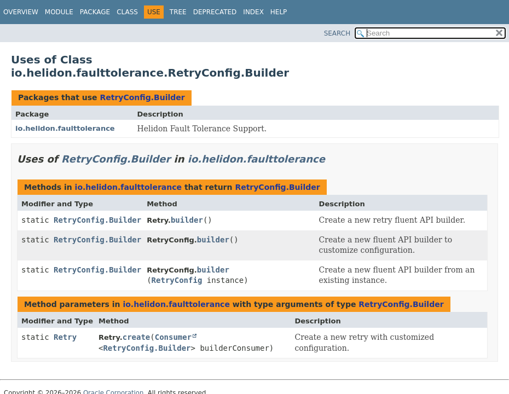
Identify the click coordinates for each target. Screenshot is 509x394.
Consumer (173, 337)
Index (253, 12)
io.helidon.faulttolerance (65, 128)
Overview (20, 12)
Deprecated (215, 12)
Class (127, 12)
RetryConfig (177, 280)
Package (95, 12)
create (137, 337)
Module (59, 12)
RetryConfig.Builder (142, 97)
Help (278, 12)
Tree (178, 12)
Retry (65, 337)
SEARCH (337, 33)
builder (187, 220)
